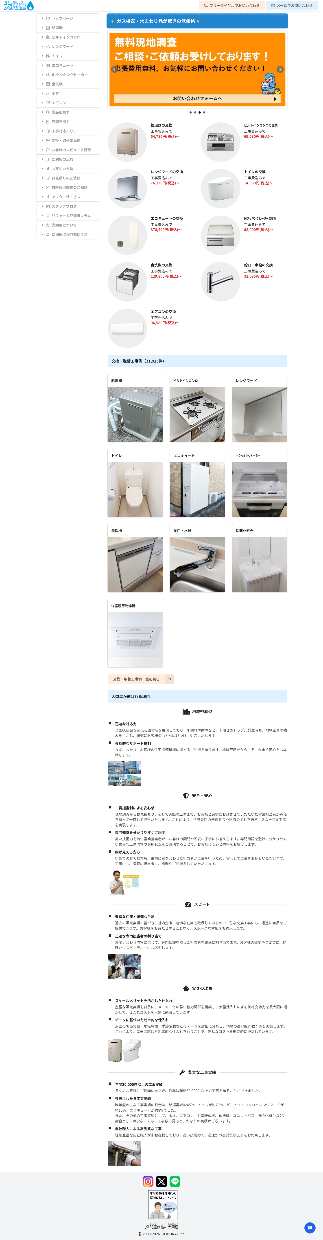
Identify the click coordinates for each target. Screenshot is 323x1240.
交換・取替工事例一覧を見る (143, 679)
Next (280, 69)
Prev (114, 69)
